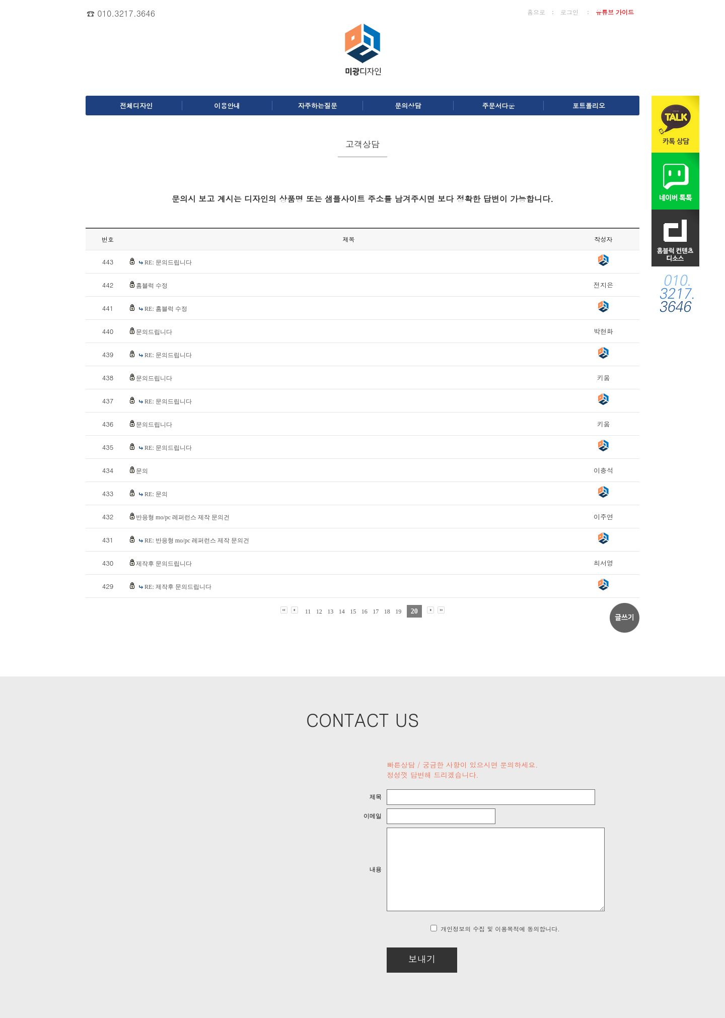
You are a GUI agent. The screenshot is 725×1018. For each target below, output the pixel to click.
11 (308, 611)
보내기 (395, 959)
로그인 (569, 12)
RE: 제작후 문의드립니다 (177, 586)
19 (398, 611)
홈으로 (536, 12)
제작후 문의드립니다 (164, 563)
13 (330, 611)
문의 (142, 470)
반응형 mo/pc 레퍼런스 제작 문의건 (183, 517)
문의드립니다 (154, 331)
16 (364, 611)
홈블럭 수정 (152, 285)
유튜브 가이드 (615, 12)
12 (319, 611)
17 (376, 611)
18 (387, 611)
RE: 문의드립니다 (168, 262)
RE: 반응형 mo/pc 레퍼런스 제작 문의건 (196, 540)
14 (342, 611)
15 (353, 611)
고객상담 (362, 144)
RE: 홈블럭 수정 (165, 308)
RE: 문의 (156, 494)
